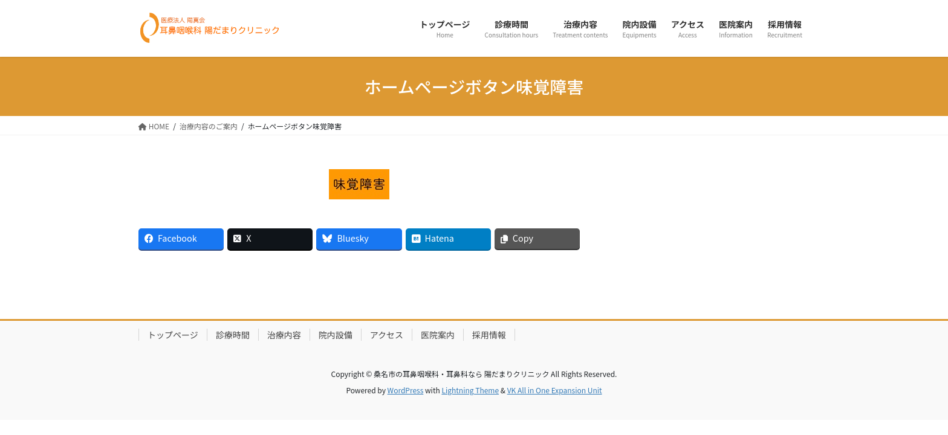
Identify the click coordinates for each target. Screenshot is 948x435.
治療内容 (284, 335)
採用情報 (489, 335)
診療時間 (233, 335)
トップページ (173, 335)
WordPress (406, 390)
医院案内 (438, 335)
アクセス (386, 335)
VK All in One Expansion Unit (554, 390)
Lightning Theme (470, 390)
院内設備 (335, 335)
